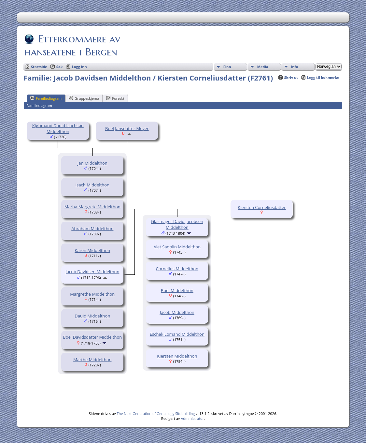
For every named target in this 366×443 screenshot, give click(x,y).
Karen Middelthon (92, 250)
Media (262, 66)
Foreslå (115, 98)
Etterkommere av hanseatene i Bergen (72, 45)
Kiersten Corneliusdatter (262, 207)
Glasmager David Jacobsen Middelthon (177, 224)
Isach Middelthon (93, 185)
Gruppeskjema (84, 98)
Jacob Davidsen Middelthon (92, 271)
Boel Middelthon (177, 290)
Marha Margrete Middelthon (92, 207)
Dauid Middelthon (92, 316)
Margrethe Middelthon (92, 294)
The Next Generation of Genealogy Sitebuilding (156, 413)
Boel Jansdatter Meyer (127, 128)
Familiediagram (46, 98)
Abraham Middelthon (92, 228)
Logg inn (79, 66)
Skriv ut (291, 77)
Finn (227, 66)
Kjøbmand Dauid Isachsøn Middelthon (58, 128)
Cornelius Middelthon (177, 269)
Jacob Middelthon (177, 312)
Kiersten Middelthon (177, 356)
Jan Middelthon (92, 163)
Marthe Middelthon (92, 359)
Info (294, 66)
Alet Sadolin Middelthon (177, 247)
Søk (59, 66)
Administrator (192, 418)
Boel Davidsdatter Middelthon (92, 337)
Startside (39, 66)
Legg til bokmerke (323, 77)
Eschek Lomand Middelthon (177, 334)
